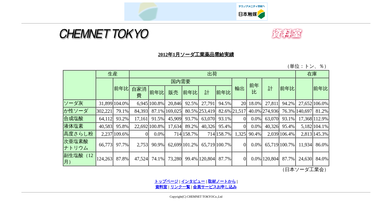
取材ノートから (222, 181)
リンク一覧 (180, 187)
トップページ (166, 181)
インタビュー (193, 181)
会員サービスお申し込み (215, 187)
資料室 (161, 187)
